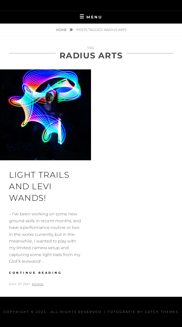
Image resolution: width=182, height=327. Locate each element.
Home (62, 30)
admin (38, 284)
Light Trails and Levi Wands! (39, 186)
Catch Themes (161, 312)
